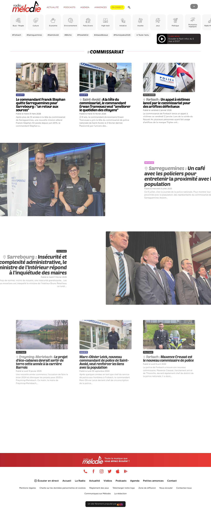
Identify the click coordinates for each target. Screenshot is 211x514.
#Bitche (68, 35)
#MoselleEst (82, 35)
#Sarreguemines (34, 35)
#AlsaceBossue (101, 35)
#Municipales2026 (122, 35)
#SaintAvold (53, 35)
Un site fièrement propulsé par (105, 504)
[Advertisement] (105, 415)
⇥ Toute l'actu (142, 35)
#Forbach (16, 35)
